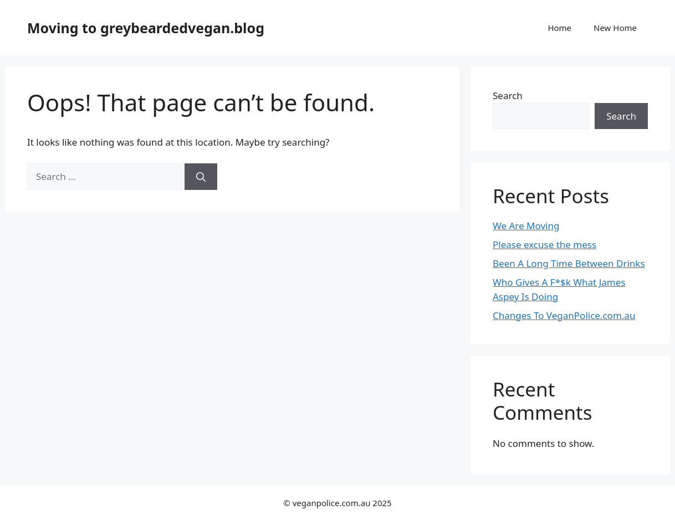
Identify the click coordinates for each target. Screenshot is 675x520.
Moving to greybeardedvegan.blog (145, 27)
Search (508, 95)
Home (559, 27)
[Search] (201, 176)
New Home (615, 27)
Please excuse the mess (544, 244)
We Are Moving (526, 225)
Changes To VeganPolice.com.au (564, 315)
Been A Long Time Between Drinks (569, 263)
